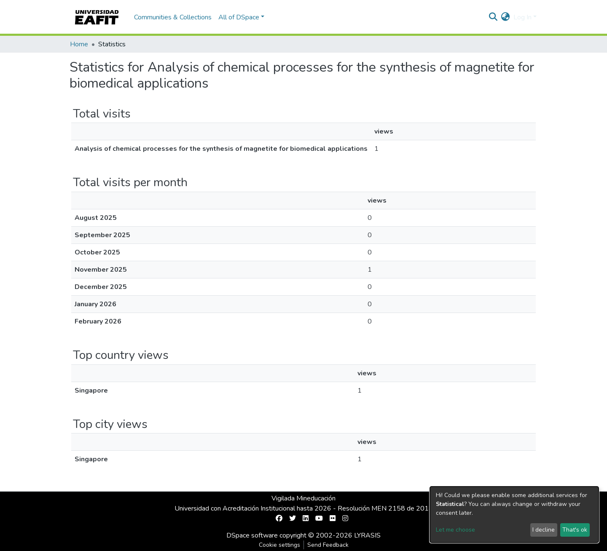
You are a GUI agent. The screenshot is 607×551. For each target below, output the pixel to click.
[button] (505, 17)
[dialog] (514, 515)
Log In (522, 17)
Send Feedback (328, 545)
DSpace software (252, 535)
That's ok (574, 530)
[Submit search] (493, 17)
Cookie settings (279, 545)
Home (79, 44)
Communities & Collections (173, 17)
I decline (543, 530)
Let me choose (455, 530)
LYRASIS (367, 535)
